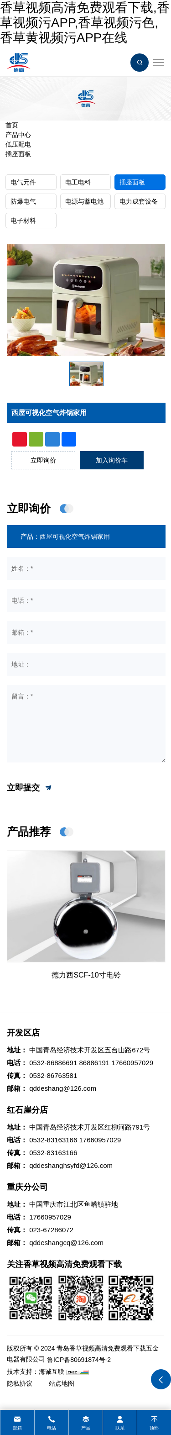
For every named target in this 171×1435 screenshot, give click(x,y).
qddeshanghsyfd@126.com (71, 1165)
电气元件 (23, 182)
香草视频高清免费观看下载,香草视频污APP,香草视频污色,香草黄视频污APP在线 (85, 22)
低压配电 (18, 144)
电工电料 (78, 182)
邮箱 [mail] (17, 1427)
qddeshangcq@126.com (66, 1242)
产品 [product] (85, 1427)
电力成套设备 (138, 201)
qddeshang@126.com (62, 1088)
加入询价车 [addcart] (112, 460)
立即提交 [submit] (30, 788)
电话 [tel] (51, 1427)
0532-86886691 (53, 1063)
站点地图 (61, 1383)
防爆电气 (23, 201)
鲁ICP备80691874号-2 (79, 1359)
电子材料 (23, 220)
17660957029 (132, 1063)
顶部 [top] (154, 1427)
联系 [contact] (119, 1427)
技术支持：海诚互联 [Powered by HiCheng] (35, 1371)
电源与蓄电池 (84, 201)
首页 (11, 125)
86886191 (94, 1063)
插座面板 (18, 154)
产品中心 (18, 134)
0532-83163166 (53, 1140)
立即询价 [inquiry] (43, 460)
